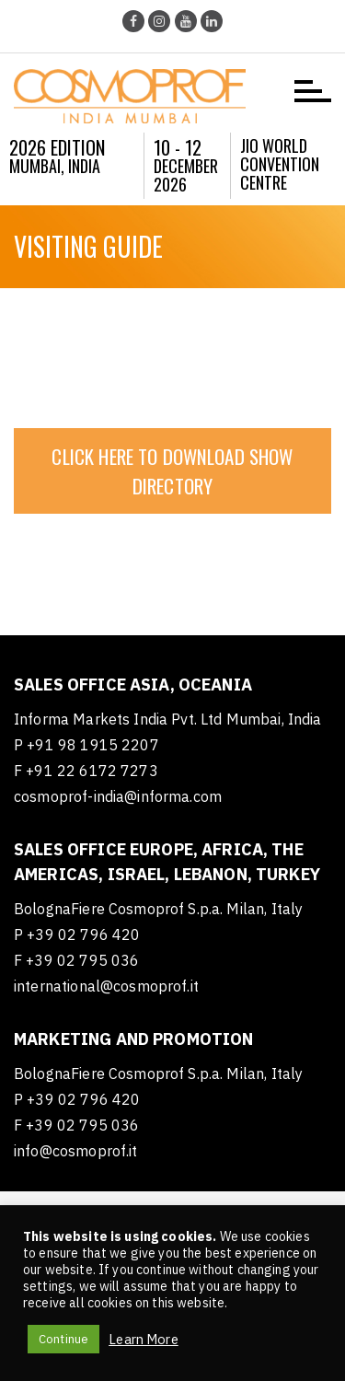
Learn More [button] (143, 1339)
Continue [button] (63, 1339)
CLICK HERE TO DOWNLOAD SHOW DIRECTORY (172, 471)
